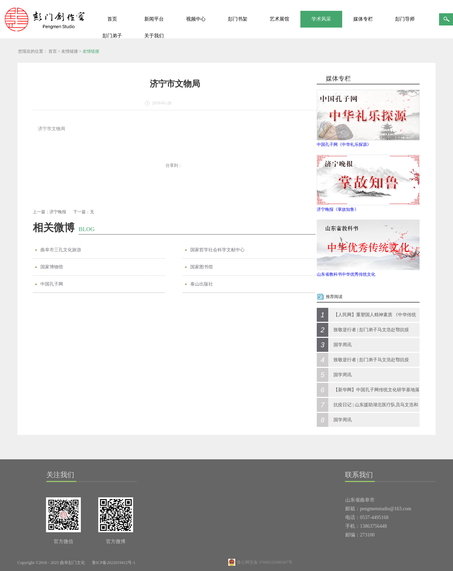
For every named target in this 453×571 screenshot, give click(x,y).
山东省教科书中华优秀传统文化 (346, 274)
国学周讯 (342, 344)
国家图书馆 (201, 266)
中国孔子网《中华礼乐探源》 (344, 144)
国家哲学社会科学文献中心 (217, 249)
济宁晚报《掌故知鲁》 (338, 209)
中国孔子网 (51, 284)
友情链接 (69, 51)
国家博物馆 (51, 266)
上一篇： (49, 211)
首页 (112, 19)
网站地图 (151, 562)
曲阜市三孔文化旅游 (60, 249)
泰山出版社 (201, 284)
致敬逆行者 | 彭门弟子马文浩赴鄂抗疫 (371, 329)
